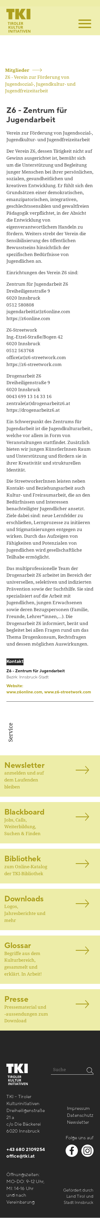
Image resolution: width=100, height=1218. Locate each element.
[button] (85, 24)
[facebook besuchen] (72, 1151)
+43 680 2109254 (25, 1150)
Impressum (78, 1108)
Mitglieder (17, 70)
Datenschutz (80, 1115)
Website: (48, 689)
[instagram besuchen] (87, 1151)
